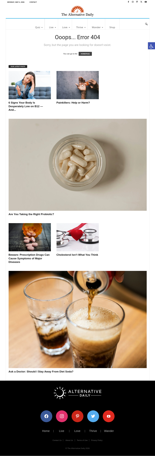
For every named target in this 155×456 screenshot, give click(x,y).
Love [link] (66, 27)
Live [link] (52, 27)
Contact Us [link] (57, 440)
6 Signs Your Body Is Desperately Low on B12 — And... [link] (26, 106)
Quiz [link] (39, 27)
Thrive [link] (81, 27)
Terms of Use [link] (82, 440)
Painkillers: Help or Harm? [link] (73, 102)
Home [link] (46, 430)
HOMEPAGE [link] (85, 54)
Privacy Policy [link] (96, 440)
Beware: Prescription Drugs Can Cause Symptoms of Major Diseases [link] (29, 258)
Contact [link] (33, 2)
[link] (151, 45)
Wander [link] (97, 27)
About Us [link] (69, 440)
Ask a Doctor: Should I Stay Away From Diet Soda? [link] (41, 371)
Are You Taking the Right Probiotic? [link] (31, 214)
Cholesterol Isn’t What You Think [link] (77, 254)
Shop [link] (112, 27)
